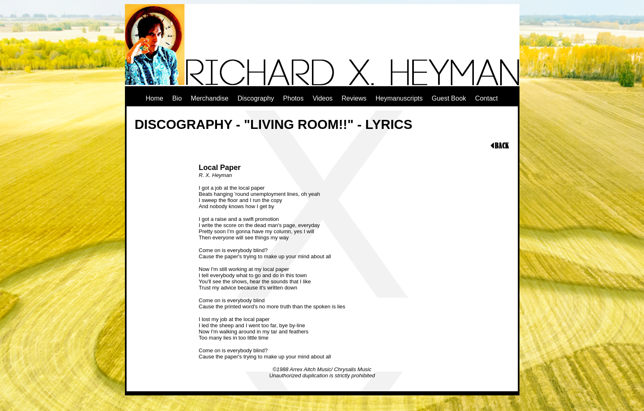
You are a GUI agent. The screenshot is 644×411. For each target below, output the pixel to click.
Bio (177, 98)
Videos (323, 98)
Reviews (354, 98)
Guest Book (449, 98)
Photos (293, 98)
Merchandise (210, 98)
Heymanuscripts (399, 98)
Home (155, 98)
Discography (256, 98)
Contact (486, 98)
